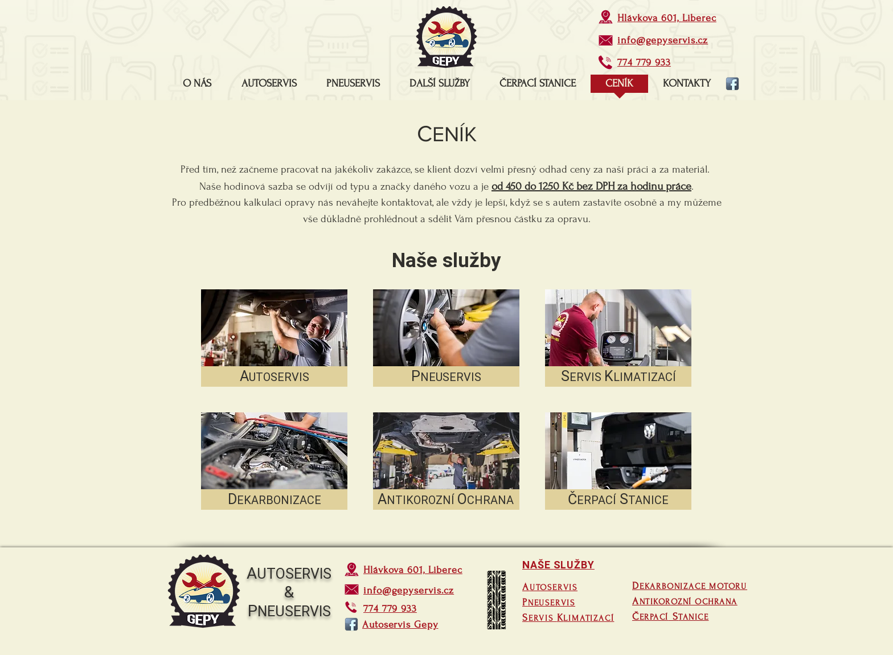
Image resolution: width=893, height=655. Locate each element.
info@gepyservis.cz (662, 40)
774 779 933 (644, 62)
